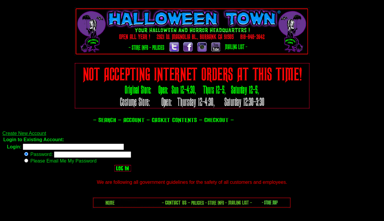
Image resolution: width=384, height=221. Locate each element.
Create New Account (24, 133)
